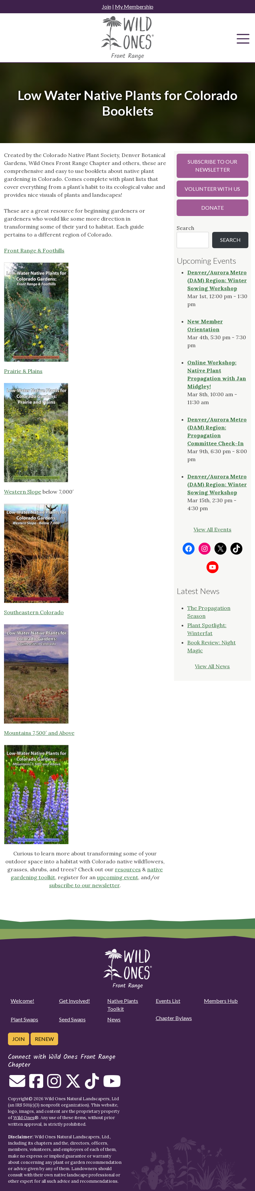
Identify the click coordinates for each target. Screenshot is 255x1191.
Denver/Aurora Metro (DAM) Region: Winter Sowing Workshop (217, 280)
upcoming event (117, 877)
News (114, 1019)
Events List (168, 1001)
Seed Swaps (72, 1019)
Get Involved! (74, 1001)
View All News (212, 666)
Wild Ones (24, 1117)
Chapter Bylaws (174, 1018)
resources (128, 869)
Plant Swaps (24, 1019)
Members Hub (221, 1001)
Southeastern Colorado (34, 612)
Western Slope (22, 491)
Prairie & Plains (23, 371)
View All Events (212, 529)
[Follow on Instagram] (54, 1085)
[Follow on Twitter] (73, 1085)
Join (106, 6)
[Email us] (17, 1085)
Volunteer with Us (212, 189)
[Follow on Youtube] (112, 1085)
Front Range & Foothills (34, 250)
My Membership (134, 6)
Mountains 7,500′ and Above (39, 733)
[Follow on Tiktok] (92, 1085)
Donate (212, 207)
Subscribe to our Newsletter (212, 165)
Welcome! (22, 1001)
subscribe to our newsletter (84, 885)
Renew (44, 1039)
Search (185, 228)
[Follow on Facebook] (36, 1085)
